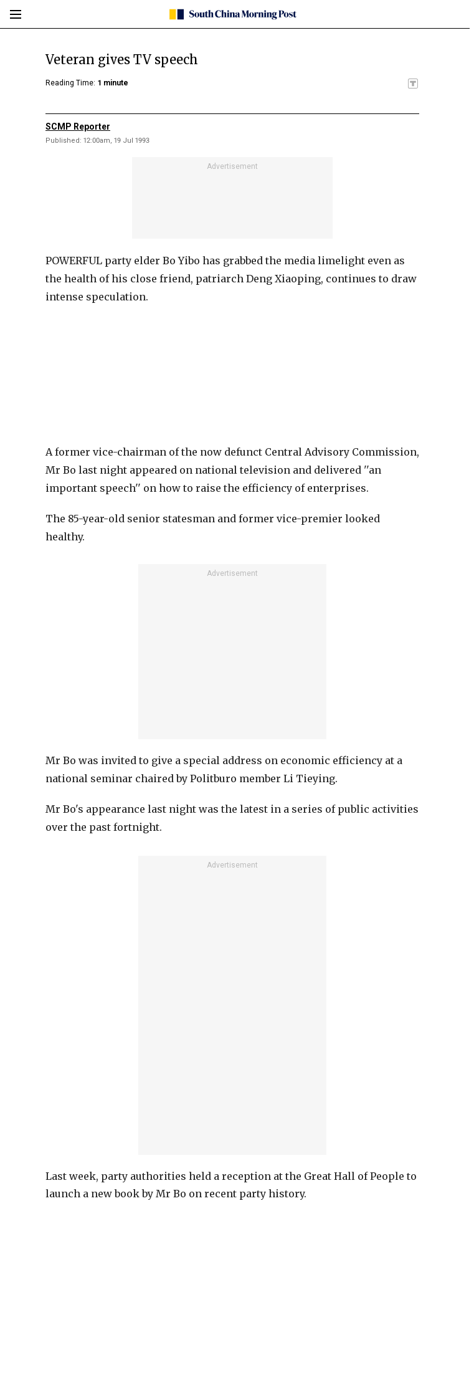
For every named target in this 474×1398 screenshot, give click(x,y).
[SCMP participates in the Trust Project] (413, 84)
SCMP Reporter (77, 127)
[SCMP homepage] (232, 14)
